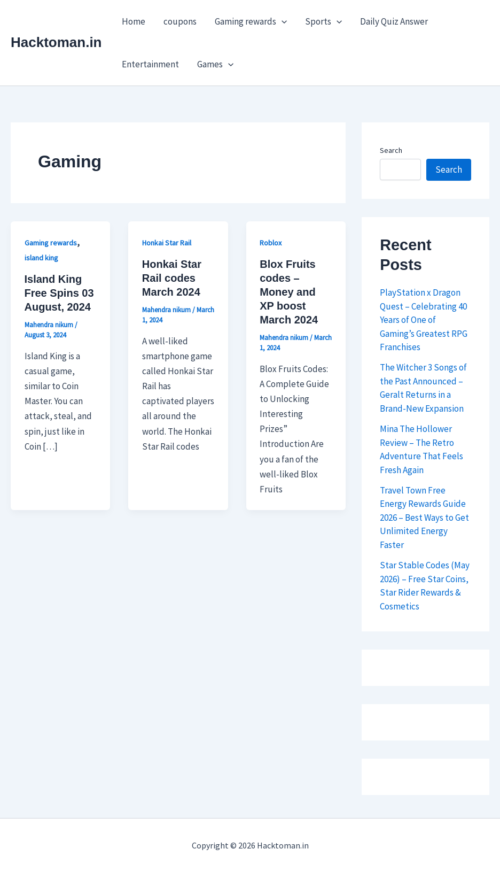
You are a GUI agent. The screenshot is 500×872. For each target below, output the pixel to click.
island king (41, 258)
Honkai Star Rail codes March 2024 (171, 278)
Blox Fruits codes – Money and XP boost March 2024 (289, 292)
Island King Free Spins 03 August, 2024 (59, 293)
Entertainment (150, 64)
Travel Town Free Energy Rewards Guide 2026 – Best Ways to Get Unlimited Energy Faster (424, 517)
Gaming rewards (251, 21)
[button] (281, 21)
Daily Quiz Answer (394, 21)
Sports (323, 21)
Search (391, 150)
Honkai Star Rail (166, 243)
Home (133, 21)
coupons (180, 21)
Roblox (271, 243)
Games (215, 64)
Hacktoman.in (56, 42)
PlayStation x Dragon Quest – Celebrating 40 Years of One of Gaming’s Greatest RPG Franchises (423, 320)
